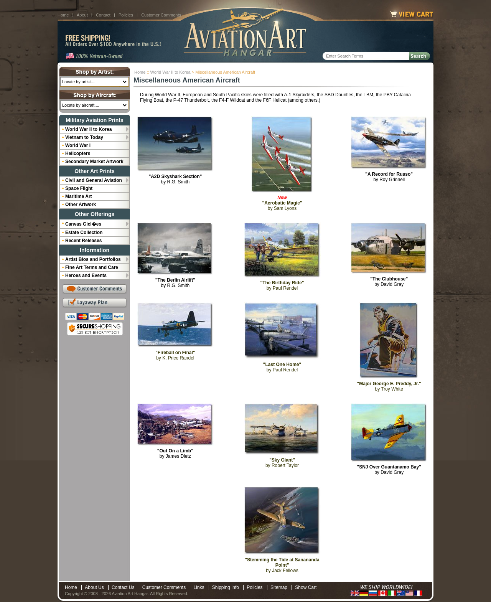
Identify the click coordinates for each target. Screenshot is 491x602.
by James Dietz (175, 453)
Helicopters (77, 153)
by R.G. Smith (175, 179)
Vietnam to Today (84, 137)
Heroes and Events (86, 275)
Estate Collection (83, 232)
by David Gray (389, 281)
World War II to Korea (170, 72)
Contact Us (123, 587)
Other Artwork (80, 204)
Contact (103, 15)
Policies (126, 15)
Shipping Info (225, 587)
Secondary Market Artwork (94, 161)
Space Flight (78, 188)
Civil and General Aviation (93, 180)
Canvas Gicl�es (83, 224)
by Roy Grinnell (389, 177)
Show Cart (305, 587)
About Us (94, 587)
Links (198, 587)
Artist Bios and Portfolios (93, 259)
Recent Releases (83, 240)
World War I (78, 145)
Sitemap (278, 587)
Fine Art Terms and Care (91, 267)
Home (63, 15)
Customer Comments (161, 15)
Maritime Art (78, 196)
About (82, 15)
